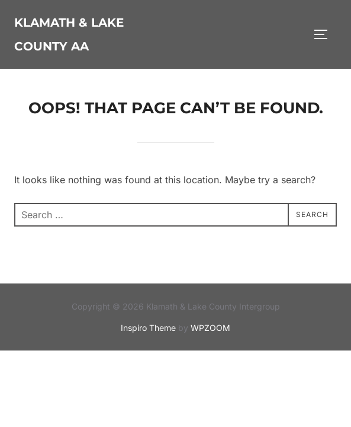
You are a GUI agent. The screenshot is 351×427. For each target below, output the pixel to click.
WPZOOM (210, 328)
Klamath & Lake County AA (69, 34)
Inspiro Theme (148, 328)
